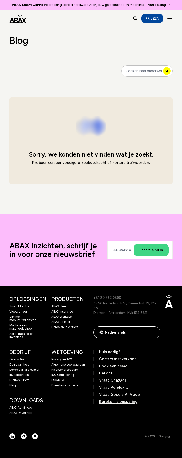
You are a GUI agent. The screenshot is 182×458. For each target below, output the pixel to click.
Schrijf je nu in (151, 250)
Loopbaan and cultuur (24, 369)
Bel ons (105, 373)
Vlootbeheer (18, 311)
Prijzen (152, 18)
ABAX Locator (60, 322)
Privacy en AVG (61, 359)
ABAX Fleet (59, 306)
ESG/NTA (57, 380)
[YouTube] (35, 436)
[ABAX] (17, 18)
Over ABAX (17, 359)
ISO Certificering (62, 375)
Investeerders (19, 375)
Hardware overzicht (64, 327)
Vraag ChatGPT (113, 380)
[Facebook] (24, 436)
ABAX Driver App (20, 412)
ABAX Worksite (61, 316)
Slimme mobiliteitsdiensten (22, 318)
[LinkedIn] (12, 436)
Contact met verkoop (118, 359)
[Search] (147, 71)
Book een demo (113, 366)
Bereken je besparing (118, 401)
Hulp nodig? (109, 352)
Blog (12, 385)
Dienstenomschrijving (66, 385)
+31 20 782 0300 (107, 297)
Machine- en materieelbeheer (21, 327)
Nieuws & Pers (19, 380)
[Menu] (170, 18)
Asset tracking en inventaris (21, 335)
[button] (154, 332)
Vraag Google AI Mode (119, 394)
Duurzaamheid (19, 364)
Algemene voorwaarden (68, 364)
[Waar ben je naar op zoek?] (135, 18)
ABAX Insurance (62, 311)
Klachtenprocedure (64, 369)
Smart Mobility (19, 306)
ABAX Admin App (21, 407)
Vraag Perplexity (114, 387)
